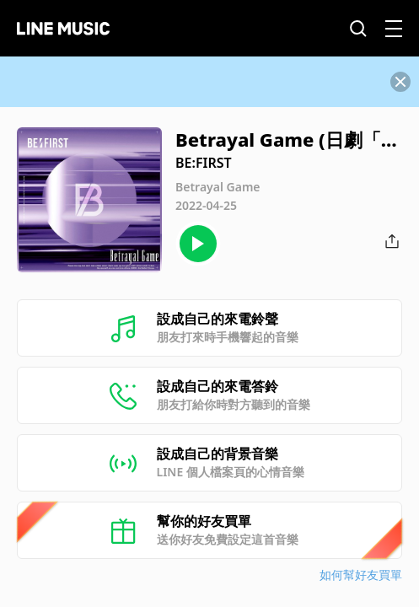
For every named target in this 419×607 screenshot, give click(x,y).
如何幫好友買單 (361, 575)
